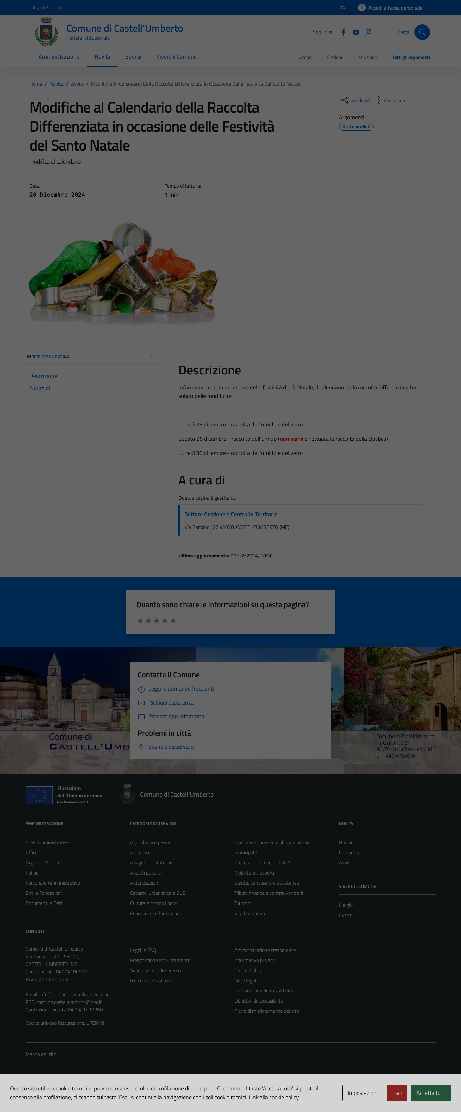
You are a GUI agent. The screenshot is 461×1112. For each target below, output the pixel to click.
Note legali (245, 980)
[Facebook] (340, 32)
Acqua (305, 57)
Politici (32, 872)
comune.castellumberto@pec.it (69, 1002)
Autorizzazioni (144, 883)
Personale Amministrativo (53, 883)
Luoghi (346, 905)
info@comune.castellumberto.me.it (76, 994)
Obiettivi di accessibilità (258, 1001)
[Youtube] (353, 32)
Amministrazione (59, 56)
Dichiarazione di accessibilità (263, 990)
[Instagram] (366, 32)
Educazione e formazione (156, 913)
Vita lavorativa (249, 913)
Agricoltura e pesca (150, 842)
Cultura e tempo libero (153, 903)
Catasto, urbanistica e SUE (157, 893)
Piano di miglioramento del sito (266, 1011)
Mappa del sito (41, 1054)
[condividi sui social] (355, 100)
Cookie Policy (248, 970)
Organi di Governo (44, 862)
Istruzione (367, 57)
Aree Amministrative (47, 842)
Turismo (242, 903)
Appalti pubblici (146, 872)
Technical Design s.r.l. (68, 1093)
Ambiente (140, 852)
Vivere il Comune (177, 56)
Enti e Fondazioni (44, 893)
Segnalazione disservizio (155, 970)
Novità (102, 56)
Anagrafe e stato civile (153, 862)
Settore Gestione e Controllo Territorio (231, 514)
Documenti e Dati (44, 903)
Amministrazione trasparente (265, 950)
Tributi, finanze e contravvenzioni (268, 893)
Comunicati (350, 852)
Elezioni (334, 57)
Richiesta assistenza (151, 980)
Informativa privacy (254, 960)
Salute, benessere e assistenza (266, 883)
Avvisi (345, 862)
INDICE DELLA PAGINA (91, 357)
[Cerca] (422, 32)
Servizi (133, 56)
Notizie (346, 842)
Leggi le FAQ (143, 950)
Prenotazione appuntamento (160, 960)
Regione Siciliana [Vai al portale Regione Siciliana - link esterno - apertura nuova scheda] (46, 7)
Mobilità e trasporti (254, 872)
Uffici (31, 852)
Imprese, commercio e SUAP (263, 862)
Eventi (345, 915)
